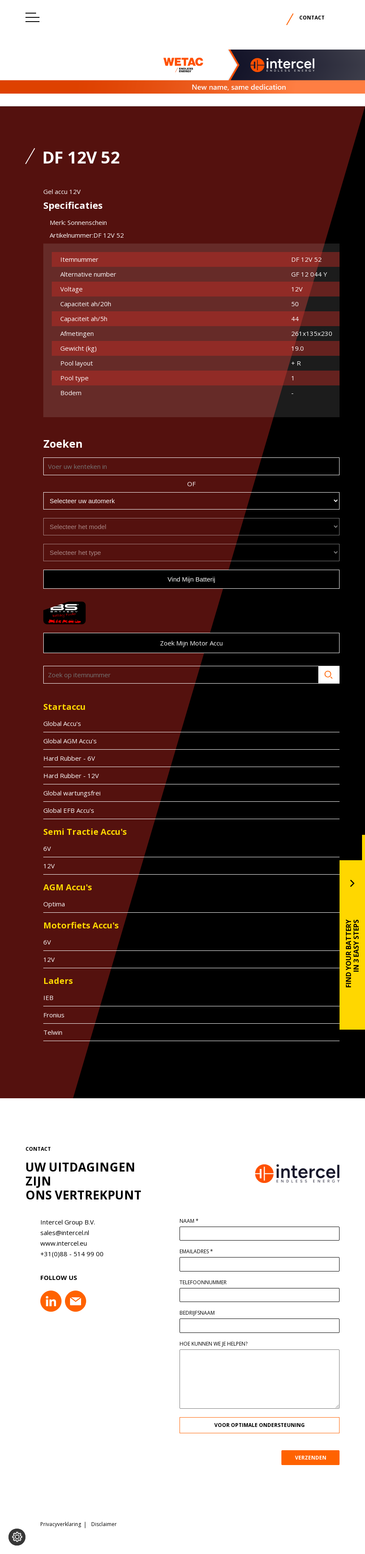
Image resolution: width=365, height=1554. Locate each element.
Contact (312, 17)
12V (43, 865)
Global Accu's (57, 723)
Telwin (47, 1032)
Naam (194, 1221)
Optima (48, 904)
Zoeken (323, 675)
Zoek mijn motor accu (185, 643)
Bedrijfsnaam (202, 1313)
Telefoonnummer (208, 1282)
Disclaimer (104, 1521)
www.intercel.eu (58, 1243)
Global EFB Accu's (63, 810)
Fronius (48, 1015)
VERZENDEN (315, 1457)
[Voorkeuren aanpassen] (16, 1537)
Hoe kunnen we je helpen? (219, 1343)
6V (41, 848)
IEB (43, 997)
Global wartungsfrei (66, 793)
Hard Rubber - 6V (64, 758)
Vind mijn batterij (186, 579)
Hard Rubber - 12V (65, 775)
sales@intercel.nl (59, 1232)
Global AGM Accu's (64, 741)
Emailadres (201, 1251)
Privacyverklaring (60, 1521)
